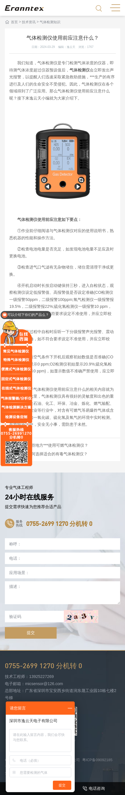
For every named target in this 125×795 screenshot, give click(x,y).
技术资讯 (29, 22)
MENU (115, 7)
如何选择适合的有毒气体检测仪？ (57, 454)
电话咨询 (94, 788)
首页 (14, 22)
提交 (31, 632)
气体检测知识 (50, 22)
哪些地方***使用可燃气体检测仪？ (57, 445)
